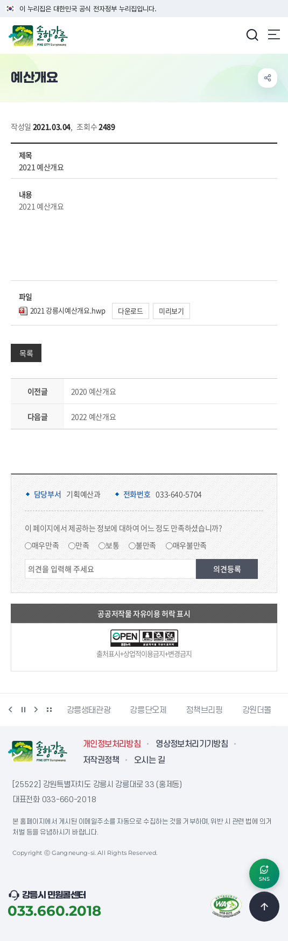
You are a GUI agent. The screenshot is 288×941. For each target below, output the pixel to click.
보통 (112, 545)
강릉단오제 (233, 710)
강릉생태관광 (174, 710)
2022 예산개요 (93, 416)
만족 (82, 545)
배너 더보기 (49, 710)
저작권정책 (101, 760)
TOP (264, 907)
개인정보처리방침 (112, 744)
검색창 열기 (252, 34)
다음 (36, 710)
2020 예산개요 (93, 391)
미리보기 (171, 311)
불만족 (146, 545)
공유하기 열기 (267, 78)
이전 (10, 710)
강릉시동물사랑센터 (100, 710)
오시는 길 (149, 760)
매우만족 (45, 545)
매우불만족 (190, 545)
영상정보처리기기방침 (192, 744)
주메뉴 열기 (274, 34)
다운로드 (130, 311)
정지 (23, 710)
